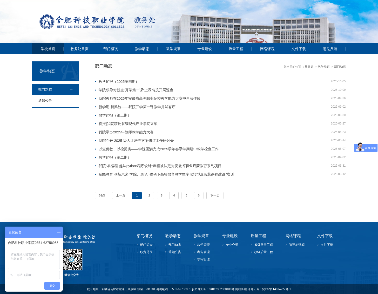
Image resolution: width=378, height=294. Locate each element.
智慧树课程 (297, 245)
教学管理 (203, 245)
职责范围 (146, 252)
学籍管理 (203, 259)
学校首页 (48, 49)
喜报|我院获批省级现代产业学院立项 (128, 124)
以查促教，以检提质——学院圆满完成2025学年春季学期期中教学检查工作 (159, 149)
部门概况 (110, 49)
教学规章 (173, 49)
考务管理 (203, 252)
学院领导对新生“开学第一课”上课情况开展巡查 (136, 90)
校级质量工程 (263, 252)
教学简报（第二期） (115, 157)
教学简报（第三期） (115, 115)
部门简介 (146, 245)
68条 (102, 195)
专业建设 (204, 49)
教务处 (309, 66)
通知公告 (45, 100)
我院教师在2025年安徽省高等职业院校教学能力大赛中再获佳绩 (150, 98)
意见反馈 (330, 49)
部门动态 (45, 89)
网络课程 (267, 49)
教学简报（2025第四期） (119, 81)
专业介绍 (232, 245)
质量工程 (236, 49)
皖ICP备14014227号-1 (276, 289)
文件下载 (298, 49)
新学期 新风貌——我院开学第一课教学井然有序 (137, 107)
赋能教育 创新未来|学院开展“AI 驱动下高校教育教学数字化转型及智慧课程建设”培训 (166, 174)
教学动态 (142, 49)
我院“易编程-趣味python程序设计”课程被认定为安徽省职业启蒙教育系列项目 (160, 166)
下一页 (215, 195)
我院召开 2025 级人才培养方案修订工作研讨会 (136, 140)
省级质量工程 (263, 245)
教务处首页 (79, 49)
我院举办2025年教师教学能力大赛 (126, 132)
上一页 (120, 195)
